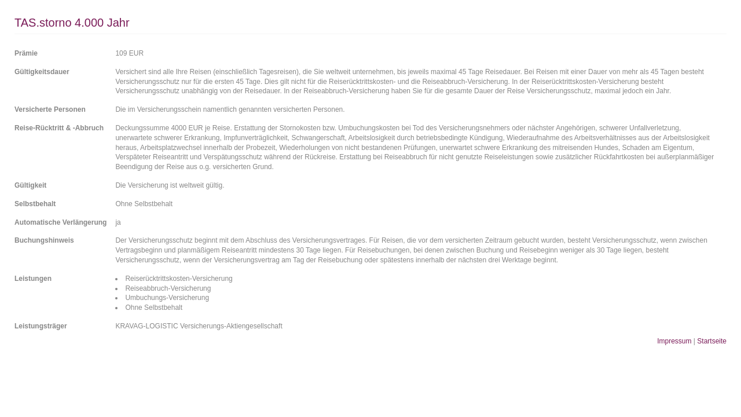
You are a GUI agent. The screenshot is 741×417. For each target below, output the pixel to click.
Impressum (674, 341)
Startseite (712, 341)
